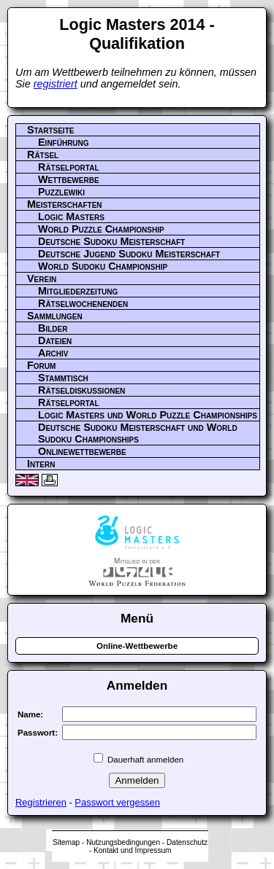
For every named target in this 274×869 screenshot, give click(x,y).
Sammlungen (55, 316)
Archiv (53, 353)
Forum (41, 365)
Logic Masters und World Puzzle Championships (147, 415)
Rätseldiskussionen (81, 390)
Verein (41, 278)
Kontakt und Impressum (132, 850)
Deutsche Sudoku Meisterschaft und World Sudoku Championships (137, 433)
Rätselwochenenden (83, 303)
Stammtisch (63, 377)
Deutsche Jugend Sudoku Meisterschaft (129, 254)
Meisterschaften (64, 204)
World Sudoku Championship (102, 266)
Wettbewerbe (68, 179)
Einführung (63, 142)
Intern (41, 463)
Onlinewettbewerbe (82, 451)
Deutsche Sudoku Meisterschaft (111, 241)
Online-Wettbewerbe (137, 646)
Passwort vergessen (117, 802)
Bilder (52, 328)
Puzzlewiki (61, 192)
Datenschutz (187, 842)
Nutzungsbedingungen (123, 842)
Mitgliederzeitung (78, 291)
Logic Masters (71, 216)
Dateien (55, 340)
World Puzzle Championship (101, 229)
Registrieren (40, 802)
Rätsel (42, 154)
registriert (55, 84)
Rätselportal (68, 167)
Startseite (50, 130)
